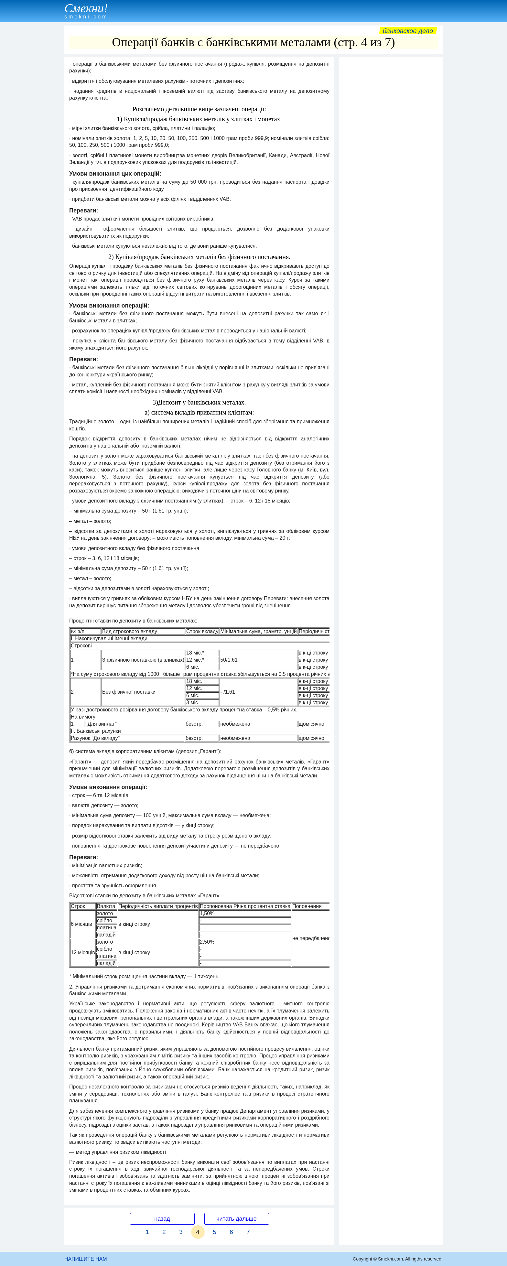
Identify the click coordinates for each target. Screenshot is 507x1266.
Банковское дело (408, 30)
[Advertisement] (391, 157)
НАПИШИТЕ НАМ (85, 1259)
